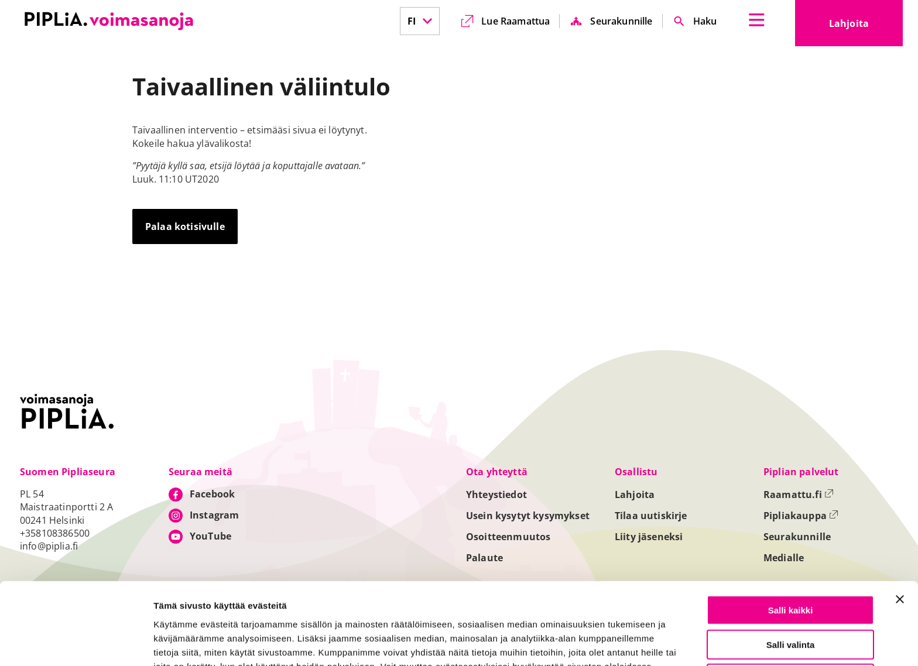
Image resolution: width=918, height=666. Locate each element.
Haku (705, 21)
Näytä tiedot (626, 643)
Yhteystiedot (496, 494)
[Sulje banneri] (900, 524)
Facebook (212, 494)
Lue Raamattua (515, 21)
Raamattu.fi (798, 494)
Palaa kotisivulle (185, 226)
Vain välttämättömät (790, 604)
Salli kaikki (790, 535)
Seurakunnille (621, 21)
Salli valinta (790, 570)
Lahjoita (866, 27)
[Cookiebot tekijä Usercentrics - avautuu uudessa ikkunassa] (76, 643)
